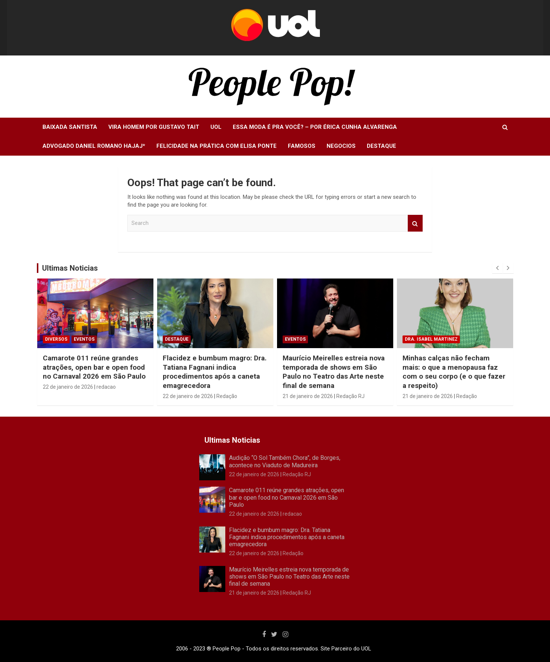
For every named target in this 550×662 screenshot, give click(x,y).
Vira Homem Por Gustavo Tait (153, 127)
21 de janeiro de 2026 (308, 396)
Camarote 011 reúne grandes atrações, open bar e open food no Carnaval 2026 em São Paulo (94, 367)
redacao (106, 387)
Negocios (341, 146)
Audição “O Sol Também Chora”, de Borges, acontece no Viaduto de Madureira (284, 461)
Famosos (301, 146)
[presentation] (497, 268)
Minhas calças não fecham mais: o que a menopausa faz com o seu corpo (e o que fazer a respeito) (454, 372)
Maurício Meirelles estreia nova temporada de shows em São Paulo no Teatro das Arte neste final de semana (334, 372)
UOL (216, 127)
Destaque (381, 146)
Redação (226, 396)
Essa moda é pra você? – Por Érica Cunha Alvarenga (315, 127)
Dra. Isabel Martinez (431, 339)
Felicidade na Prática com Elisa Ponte (216, 146)
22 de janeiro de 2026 (68, 387)
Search (415, 223)
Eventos (84, 339)
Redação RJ (350, 396)
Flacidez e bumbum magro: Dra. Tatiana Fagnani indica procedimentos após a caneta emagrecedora (215, 372)
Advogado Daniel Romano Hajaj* (93, 146)
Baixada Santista (69, 127)
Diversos (56, 339)
